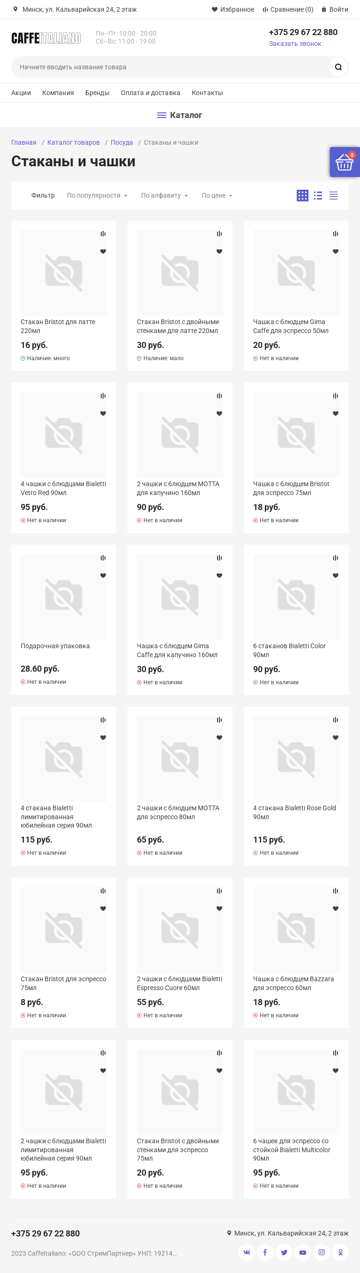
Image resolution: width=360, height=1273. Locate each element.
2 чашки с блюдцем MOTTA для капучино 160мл (178, 488)
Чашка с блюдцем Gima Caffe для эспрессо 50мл (291, 326)
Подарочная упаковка (55, 646)
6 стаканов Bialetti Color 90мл (289, 650)
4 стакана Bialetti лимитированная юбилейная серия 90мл (56, 816)
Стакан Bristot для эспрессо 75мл (63, 983)
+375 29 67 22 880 (303, 32)
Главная (24, 142)
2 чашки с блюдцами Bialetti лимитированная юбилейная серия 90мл (63, 1149)
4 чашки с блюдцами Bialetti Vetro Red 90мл (63, 488)
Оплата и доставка (150, 92)
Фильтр (43, 195)
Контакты (207, 92)
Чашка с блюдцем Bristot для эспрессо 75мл (291, 488)
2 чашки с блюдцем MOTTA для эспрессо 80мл (178, 812)
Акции (21, 92)
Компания (58, 92)
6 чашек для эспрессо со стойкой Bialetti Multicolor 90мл (291, 1149)
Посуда (122, 142)
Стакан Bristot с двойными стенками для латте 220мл (178, 326)
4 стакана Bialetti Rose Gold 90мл (294, 812)
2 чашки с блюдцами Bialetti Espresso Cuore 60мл (179, 983)
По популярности (93, 195)
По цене (213, 195)
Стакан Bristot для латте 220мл (58, 326)
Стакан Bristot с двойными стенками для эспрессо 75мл (178, 1149)
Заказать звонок (295, 43)
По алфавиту (161, 195)
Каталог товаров (73, 142)
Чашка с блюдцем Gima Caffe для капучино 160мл (177, 650)
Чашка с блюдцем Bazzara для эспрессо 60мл (293, 983)
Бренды (97, 92)
